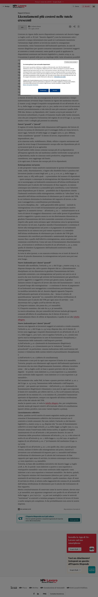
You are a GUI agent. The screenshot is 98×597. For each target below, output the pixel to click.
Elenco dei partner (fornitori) (30, 84)
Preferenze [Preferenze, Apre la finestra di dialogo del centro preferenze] (43, 90)
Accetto (55, 90)
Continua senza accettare (71, 62)
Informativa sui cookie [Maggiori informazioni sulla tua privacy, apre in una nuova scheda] (60, 76)
